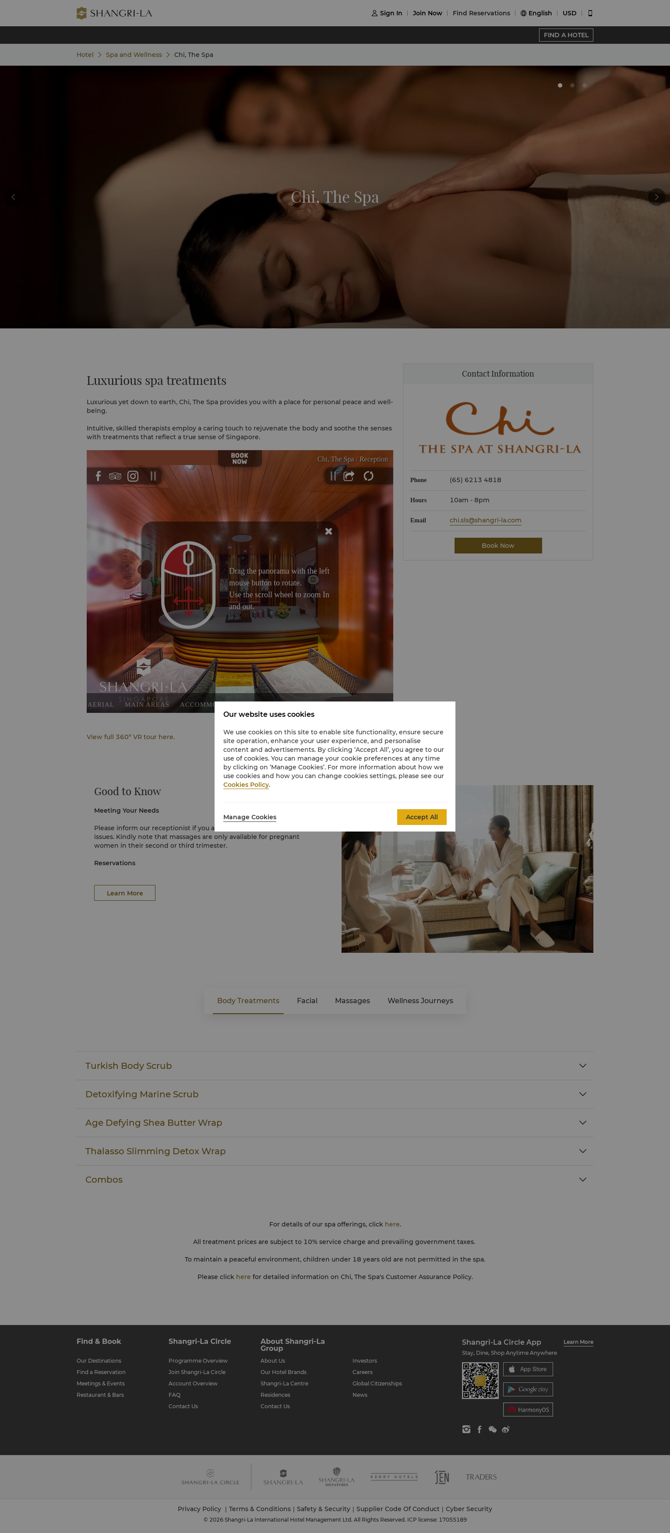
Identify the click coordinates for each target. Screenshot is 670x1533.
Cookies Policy (246, 785)
